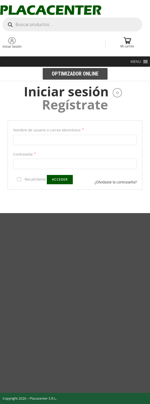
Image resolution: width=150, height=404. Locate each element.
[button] (135, 61)
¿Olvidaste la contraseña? (115, 182)
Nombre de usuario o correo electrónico (48, 130)
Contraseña (24, 154)
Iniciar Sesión (12, 46)
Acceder (60, 179)
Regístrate (75, 104)
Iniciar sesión (66, 91)
